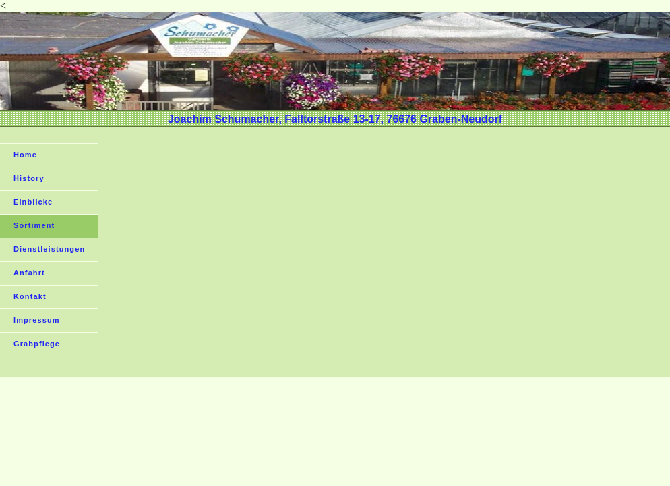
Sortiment (34, 225)
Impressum (36, 320)
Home (25, 155)
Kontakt (30, 296)
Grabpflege (36, 344)
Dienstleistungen (49, 249)
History (28, 178)
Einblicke (33, 202)
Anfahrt (29, 273)
